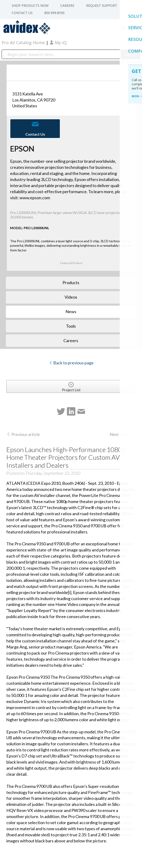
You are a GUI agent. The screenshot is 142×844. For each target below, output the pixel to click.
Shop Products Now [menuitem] (30, 5)
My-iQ (58, 42)
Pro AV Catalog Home (24, 42)
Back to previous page (71, 362)
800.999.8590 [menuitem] (54, 13)
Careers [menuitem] (67, 5)
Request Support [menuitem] (101, 5)
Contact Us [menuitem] (22, 13)
